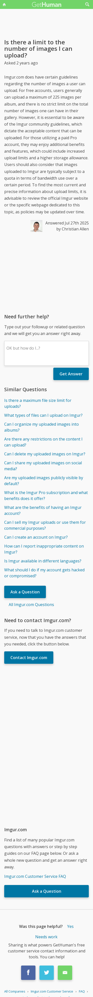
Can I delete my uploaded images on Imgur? (44, 454)
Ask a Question (25, 592)
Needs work (46, 937)
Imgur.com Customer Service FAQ (35, 876)
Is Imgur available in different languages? (42, 561)
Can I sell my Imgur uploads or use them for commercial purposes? (45, 525)
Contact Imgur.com (28, 657)
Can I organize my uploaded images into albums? (41, 427)
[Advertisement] (46, 272)
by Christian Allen (72, 229)
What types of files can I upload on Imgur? (43, 415)
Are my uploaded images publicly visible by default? (43, 480)
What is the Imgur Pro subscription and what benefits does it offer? (46, 495)
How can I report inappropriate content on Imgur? (44, 549)
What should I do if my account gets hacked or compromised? (44, 573)
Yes (70, 926)
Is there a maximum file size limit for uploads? (37, 403)
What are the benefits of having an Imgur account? (43, 510)
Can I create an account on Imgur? (36, 537)
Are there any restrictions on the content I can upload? (43, 442)
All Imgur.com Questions (31, 604)
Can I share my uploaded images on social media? (43, 465)
